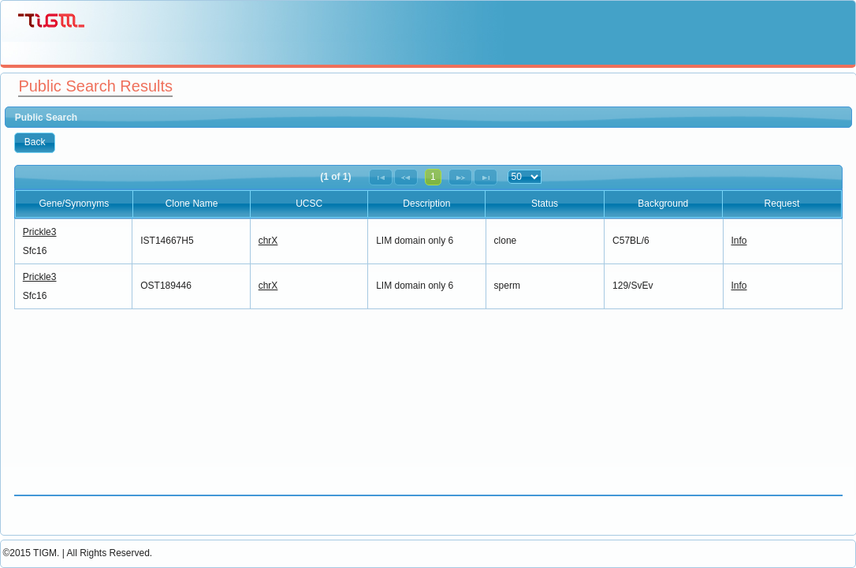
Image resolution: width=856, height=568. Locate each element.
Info (739, 240)
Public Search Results (95, 86)
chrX (268, 240)
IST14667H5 (166, 240)
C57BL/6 (630, 240)
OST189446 (166, 285)
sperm (507, 285)
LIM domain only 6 (414, 240)
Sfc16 (35, 250)
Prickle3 (40, 231)
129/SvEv (632, 285)
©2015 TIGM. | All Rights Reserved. (77, 553)
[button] (35, 143)
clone (505, 240)
